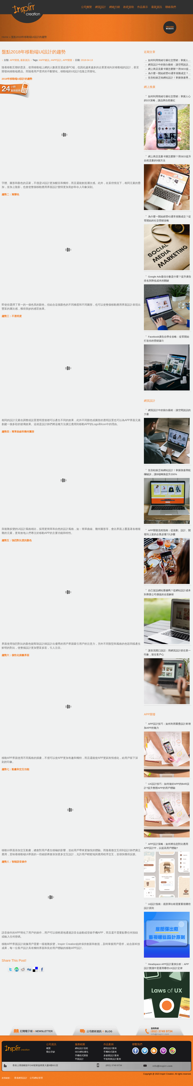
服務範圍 (80, 1044)
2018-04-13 (87, 60)
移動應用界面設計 (122, 304)
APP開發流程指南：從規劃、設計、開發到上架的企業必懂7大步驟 (167, 532)
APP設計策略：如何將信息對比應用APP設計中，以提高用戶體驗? (166, 845)
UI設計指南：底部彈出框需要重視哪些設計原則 (167, 906)
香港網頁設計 (20, 1078)
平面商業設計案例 (112, 1059)
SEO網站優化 (81, 1052)
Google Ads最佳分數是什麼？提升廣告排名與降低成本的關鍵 (167, 278)
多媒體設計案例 (111, 1055)
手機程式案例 (110, 1052)
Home (5, 36)
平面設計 (79, 1059)
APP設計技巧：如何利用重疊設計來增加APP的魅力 (167, 725)
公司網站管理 (36, 1078)
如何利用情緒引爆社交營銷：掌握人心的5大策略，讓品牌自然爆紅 (167, 98)
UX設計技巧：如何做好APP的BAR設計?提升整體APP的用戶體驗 (166, 785)
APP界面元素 (133, 420)
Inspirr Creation (67, 944)
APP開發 (14, 60)
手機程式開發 (81, 1055)
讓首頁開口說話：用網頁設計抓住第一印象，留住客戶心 (167, 652)
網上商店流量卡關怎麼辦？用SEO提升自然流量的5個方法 (167, 158)
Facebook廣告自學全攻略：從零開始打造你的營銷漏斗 (166, 338)
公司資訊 (51, 1044)
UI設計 (22, 529)
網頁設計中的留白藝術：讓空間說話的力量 (167, 412)
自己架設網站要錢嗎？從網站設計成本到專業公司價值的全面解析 (167, 592)
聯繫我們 (137, 1044)
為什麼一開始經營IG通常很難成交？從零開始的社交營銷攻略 (167, 218)
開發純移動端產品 (12, 71)
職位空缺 (50, 1052)
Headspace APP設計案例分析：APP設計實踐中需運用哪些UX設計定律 (166, 966)
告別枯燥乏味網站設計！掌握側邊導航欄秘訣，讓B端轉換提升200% (167, 472)
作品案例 (109, 1044)
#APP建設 (44, 60)
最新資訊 (25, 60)
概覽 (48, 1048)
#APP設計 (56, 60)
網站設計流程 (81, 1048)
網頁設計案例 (110, 1048)
